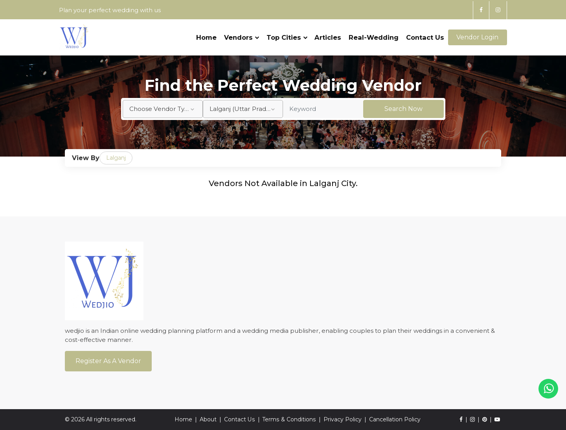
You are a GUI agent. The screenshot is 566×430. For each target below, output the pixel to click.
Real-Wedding (374, 34)
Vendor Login (477, 34)
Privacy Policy (342, 419)
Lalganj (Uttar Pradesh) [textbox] (244, 109)
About (208, 419)
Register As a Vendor (108, 361)
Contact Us (425, 34)
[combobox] (163, 109)
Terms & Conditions (289, 419)
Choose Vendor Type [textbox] (161, 109)
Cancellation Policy (394, 419)
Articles (327, 34)
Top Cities (286, 34)
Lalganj (116, 157)
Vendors (241, 34)
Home (206, 34)
